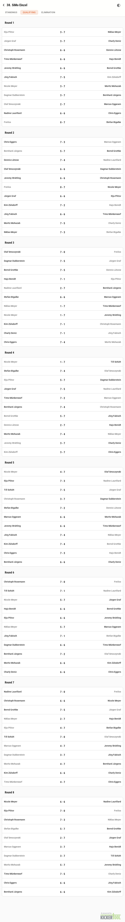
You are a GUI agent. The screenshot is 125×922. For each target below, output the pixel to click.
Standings (11, 12)
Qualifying (29, 12)
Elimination (48, 12)
